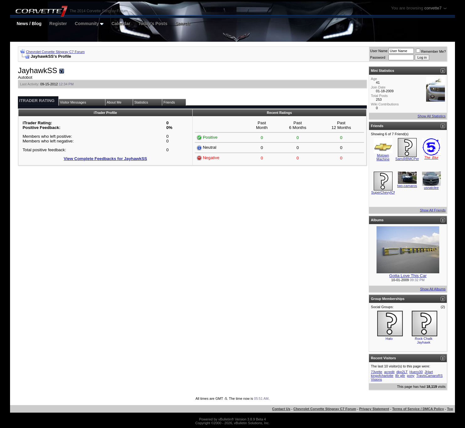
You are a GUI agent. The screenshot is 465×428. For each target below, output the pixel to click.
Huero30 (416, 372)
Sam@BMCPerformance (414, 159)
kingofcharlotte (382, 375)
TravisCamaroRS (429, 375)
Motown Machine (383, 157)
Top (450, 409)
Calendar (120, 23)
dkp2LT (402, 372)
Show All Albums (433, 289)
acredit (389, 372)
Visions (376, 379)
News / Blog (29, 23)
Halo (389, 338)
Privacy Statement (374, 409)
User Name (379, 51)
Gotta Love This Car (408, 275)
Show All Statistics (432, 116)
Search (182, 23)
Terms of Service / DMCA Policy (418, 409)
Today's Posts (152, 23)
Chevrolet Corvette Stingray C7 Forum (55, 52)
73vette (376, 372)
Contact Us (281, 409)
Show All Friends (433, 210)
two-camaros (407, 186)
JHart (429, 372)
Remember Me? (431, 51)
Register (58, 23)
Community (89, 23)
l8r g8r (400, 375)
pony (410, 375)
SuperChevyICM (384, 192)
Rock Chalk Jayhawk (423, 340)
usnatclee (431, 188)
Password (377, 57)
